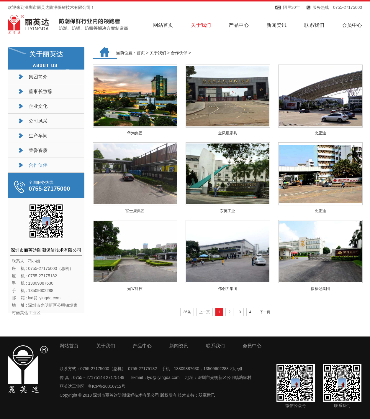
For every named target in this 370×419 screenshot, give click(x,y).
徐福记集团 (320, 288)
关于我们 (201, 25)
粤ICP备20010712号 (107, 386)
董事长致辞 (40, 91)
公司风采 (38, 120)
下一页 (265, 312)
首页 (141, 52)
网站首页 (163, 25)
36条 (187, 312)
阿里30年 (291, 7)
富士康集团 (135, 211)
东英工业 (227, 211)
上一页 (204, 312)
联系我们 (314, 25)
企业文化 (38, 106)
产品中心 (239, 25)
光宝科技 (135, 288)
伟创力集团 (227, 288)
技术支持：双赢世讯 (196, 395)
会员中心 (352, 25)
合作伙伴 (38, 165)
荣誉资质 (38, 150)
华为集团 (135, 133)
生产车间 (38, 135)
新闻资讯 (276, 25)
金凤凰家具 (227, 133)
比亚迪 (320, 133)
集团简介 (38, 76)
